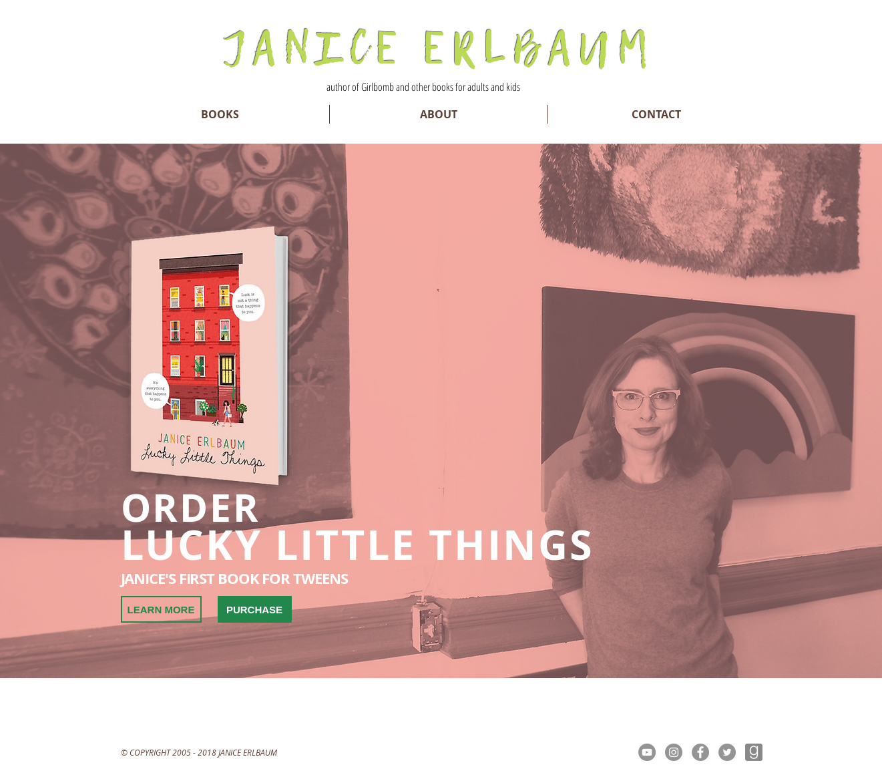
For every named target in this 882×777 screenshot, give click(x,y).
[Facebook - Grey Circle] (700, 752)
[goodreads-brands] (753, 752)
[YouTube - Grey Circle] (647, 752)
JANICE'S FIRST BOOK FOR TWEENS (234, 578)
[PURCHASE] (255, 609)
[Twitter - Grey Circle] (727, 752)
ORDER (190, 507)
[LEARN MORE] (161, 609)
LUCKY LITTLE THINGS (358, 544)
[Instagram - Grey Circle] (673, 752)
